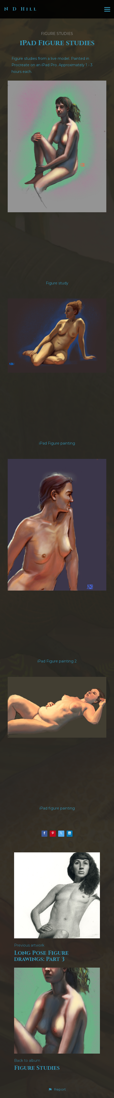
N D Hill (21, 9)
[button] (57, 1089)
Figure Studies (57, 33)
